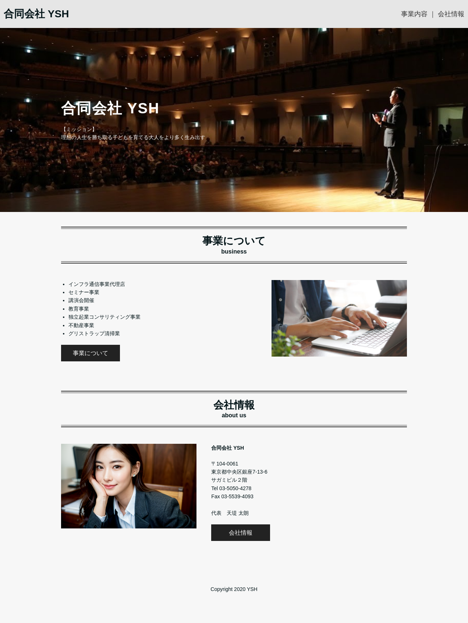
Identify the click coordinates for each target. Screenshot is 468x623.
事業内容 (414, 14)
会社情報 (451, 14)
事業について (90, 353)
